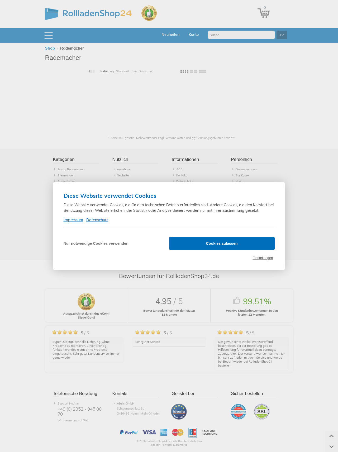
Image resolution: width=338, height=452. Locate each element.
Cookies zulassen (222, 243)
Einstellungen (263, 258)
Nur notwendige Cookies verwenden (96, 243)
